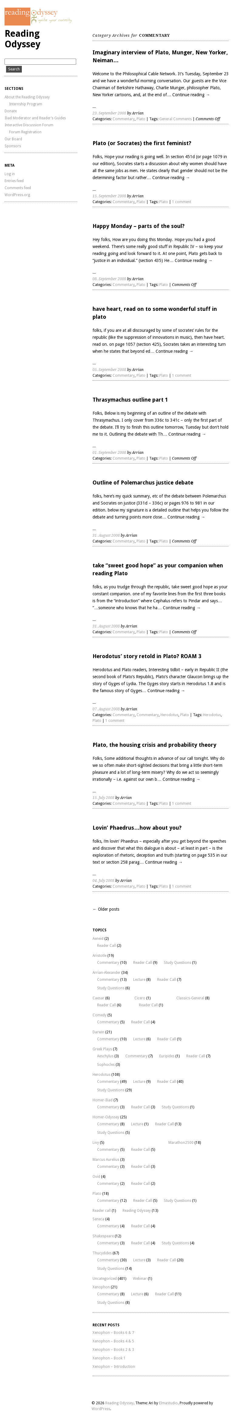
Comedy (99, 1015)
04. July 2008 (103, 881)
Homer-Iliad (103, 1100)
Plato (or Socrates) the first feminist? (142, 143)
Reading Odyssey (22, 38)
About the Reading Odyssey (27, 97)
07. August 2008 (106, 709)
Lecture (139, 979)
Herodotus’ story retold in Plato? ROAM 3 (147, 656)
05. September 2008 (109, 370)
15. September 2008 (109, 196)
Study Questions (177, 962)
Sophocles (106, 1064)
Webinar (140, 1279)
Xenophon (101, 1287)
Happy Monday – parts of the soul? (138, 226)
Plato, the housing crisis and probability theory (154, 745)
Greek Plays (102, 1049)
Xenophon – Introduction (114, 1367)
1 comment (181, 202)
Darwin (98, 1032)
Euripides (166, 1056)
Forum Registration (25, 132)
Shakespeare (103, 1236)
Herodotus (169, 715)
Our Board (13, 139)
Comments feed (18, 188)
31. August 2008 (106, 535)
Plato (141, 119)
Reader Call (106, 945)
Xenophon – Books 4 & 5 (113, 1341)
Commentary (124, 119)
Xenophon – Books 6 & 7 (113, 1333)
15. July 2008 (103, 798)
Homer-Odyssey (106, 1117)
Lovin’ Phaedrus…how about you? (137, 827)
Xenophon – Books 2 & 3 (113, 1350)
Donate (11, 111)
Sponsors (13, 146)
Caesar (98, 998)
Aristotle (99, 956)
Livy (96, 1143)
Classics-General (190, 998)
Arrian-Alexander (106, 973)
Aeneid (98, 939)
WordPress (101, 1409)
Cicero (139, 998)
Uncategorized (105, 1279)
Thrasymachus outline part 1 (130, 399)
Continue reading (191, 94)
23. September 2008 (109, 113)
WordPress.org (17, 195)
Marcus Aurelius (106, 1160)
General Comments (175, 119)
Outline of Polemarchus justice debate (143, 482)
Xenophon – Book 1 (109, 1358)
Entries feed (14, 181)
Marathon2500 (181, 1143)
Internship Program (25, 104)
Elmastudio (168, 1403)
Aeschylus (105, 1056)
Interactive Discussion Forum (29, 125)
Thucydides (102, 1253)
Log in (10, 174)
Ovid (96, 1177)
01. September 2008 (109, 452)
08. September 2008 (109, 279)
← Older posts (106, 909)
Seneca (98, 1219)
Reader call (102, 1211)
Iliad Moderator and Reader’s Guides (35, 118)
